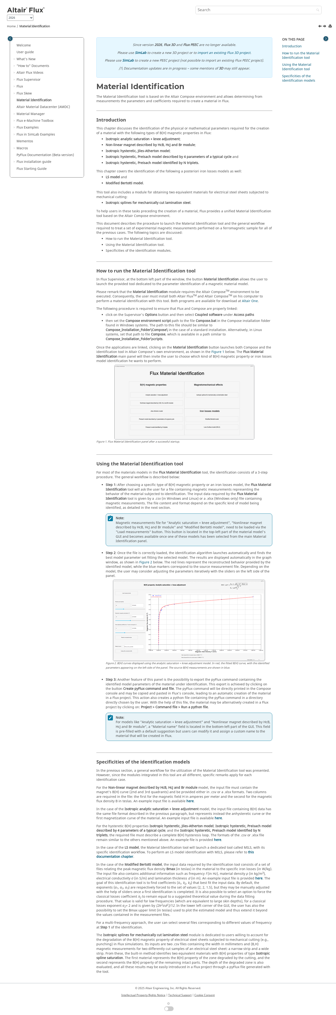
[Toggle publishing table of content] (10, 38)
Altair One (250, 301)
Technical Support (180, 995)
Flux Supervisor (29, 79)
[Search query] (259, 10)
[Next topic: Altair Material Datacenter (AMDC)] (325, 27)
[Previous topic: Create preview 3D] (320, 27)
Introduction (292, 46)
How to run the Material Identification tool (300, 55)
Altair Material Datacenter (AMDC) (43, 107)
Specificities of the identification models (298, 78)
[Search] (316, 10)
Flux (20, 86)
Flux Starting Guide (32, 168)
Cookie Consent (204, 995)
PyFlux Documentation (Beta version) (45, 155)
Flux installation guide (34, 161)
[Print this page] (330, 26)
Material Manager (31, 114)
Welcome (24, 45)
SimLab (140, 52)
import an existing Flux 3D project (223, 52)
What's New (26, 59)
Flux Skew (24, 93)
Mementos (25, 141)
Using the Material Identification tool (296, 67)
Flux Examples (28, 127)
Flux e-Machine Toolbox (35, 120)
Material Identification (34, 26)
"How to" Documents (33, 65)
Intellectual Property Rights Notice (143, 995)
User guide (25, 52)
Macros (22, 148)
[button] (15, 45)
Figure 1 (217, 351)
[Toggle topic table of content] (325, 38)
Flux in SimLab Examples (36, 134)
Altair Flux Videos (30, 72)
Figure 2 (145, 562)
